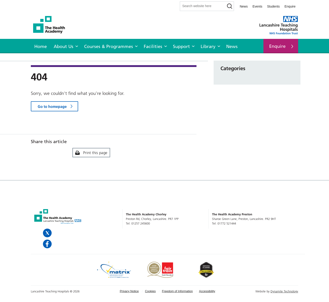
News (244, 6)
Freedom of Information (177, 291)
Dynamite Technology (284, 291)
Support (181, 46)
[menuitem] (40, 46)
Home (40, 46)
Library (208, 46)
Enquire (289, 6)
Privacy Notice (129, 291)
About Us (63, 46)
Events (257, 6)
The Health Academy (51, 25)
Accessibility (207, 291)
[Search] (229, 6)
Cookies (150, 291)
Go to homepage (52, 106)
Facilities (153, 46)
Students (273, 6)
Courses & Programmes (108, 46)
